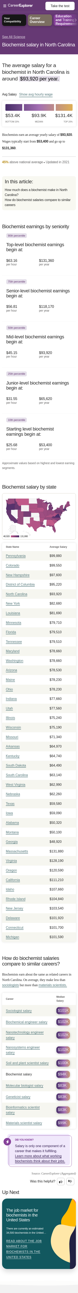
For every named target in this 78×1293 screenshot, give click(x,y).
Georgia (12, 841)
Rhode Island (15, 899)
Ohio (9, 689)
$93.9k (39, 118)
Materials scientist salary (24, 1123)
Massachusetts (17, 851)
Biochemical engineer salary (26, 1022)
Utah (9, 708)
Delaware (13, 918)
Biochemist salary (19, 1074)
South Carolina (17, 775)
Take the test (60, 6)
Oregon (11, 870)
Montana (12, 832)
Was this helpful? (42, 1181)
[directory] (39, 193)
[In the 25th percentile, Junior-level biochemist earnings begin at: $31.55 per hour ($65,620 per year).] (39, 391)
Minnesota (13, 622)
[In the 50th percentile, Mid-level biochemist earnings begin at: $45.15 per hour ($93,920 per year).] (39, 345)
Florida (11, 632)
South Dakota (16, 765)
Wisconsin (13, 727)
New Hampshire (18, 575)
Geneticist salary (18, 1097)
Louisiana (13, 613)
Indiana (11, 699)
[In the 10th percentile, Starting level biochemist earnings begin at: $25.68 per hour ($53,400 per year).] (39, 437)
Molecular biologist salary (24, 1085)
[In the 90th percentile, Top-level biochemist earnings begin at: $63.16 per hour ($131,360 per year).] (39, 252)
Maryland (13, 651)
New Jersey (14, 908)
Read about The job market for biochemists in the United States (24, 1249)
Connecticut (15, 927)
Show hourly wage (36, 94)
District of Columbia (20, 584)
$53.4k (12, 118)
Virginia (11, 860)
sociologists (10, 985)
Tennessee (14, 641)
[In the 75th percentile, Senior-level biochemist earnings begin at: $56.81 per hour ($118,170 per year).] (39, 298)
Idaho (10, 889)
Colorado (12, 565)
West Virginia (15, 784)
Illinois (10, 718)
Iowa (9, 813)
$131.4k (64, 118)
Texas (10, 803)
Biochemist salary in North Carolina (38, 44)
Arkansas (13, 746)
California (13, 880)
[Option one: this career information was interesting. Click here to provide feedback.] (61, 1181)
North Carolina (16, 594)
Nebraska (13, 794)
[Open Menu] (24, 6)
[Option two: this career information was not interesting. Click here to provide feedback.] (70, 1181)
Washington (14, 660)
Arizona (11, 670)
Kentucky (13, 756)
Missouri (12, 737)
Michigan (12, 937)
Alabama (12, 822)
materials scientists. (52, 985)
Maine (10, 680)
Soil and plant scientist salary (27, 1063)
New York (13, 603)
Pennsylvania (16, 556)
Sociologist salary (19, 1011)
